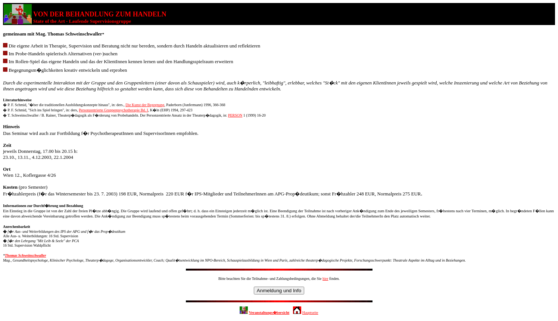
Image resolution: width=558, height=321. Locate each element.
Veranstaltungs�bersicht (269, 313)
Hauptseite (310, 313)
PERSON (235, 115)
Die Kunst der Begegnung (144, 105)
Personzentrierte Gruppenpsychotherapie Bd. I (113, 110)
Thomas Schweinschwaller (25, 255)
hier (325, 279)
